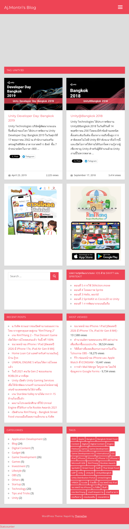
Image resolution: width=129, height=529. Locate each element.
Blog (14, 443)
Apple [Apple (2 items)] (81, 439)
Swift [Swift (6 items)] (98, 467)
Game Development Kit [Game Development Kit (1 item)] (83, 453)
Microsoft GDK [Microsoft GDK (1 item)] (78, 463)
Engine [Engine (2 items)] (110, 443)
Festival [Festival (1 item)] (75, 448)
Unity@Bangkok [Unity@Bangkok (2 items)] (104, 472)
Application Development (27, 439)
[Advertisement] (64, 38)
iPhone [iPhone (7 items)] (81, 458)
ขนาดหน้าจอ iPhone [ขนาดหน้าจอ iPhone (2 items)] (81, 487)
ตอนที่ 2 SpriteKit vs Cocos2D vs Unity (96, 299)
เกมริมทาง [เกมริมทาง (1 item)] (76, 497)
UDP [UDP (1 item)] (74, 472)
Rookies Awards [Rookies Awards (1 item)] (108, 463)
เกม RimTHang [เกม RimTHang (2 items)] (78, 492)
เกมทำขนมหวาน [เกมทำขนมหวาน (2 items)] (95, 492)
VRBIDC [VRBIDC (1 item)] (75, 482)
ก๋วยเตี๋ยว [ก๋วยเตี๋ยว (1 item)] (94, 482)
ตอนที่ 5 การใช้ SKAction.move (92, 285)
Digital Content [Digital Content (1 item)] (97, 443)
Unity (15, 498)
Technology (19, 489)
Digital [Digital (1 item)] (85, 443)
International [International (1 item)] (102, 453)
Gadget (16, 452)
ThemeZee (81, 516)
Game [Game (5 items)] (84, 448)
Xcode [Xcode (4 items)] (84, 482)
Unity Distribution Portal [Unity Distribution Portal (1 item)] (83, 477)
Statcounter (7, 526)
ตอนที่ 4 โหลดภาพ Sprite (88, 290)
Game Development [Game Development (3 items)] (99, 448)
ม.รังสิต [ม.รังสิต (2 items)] (96, 487)
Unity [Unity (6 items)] (80, 472)
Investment (19, 466)
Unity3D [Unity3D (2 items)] (90, 472)
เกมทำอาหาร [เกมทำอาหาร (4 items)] (112, 492)
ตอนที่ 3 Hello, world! (86, 294)
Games (16, 461)
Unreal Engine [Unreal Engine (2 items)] (104, 477)
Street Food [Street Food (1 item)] (88, 467)
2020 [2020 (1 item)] (74, 439)
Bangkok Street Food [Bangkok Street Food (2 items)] (107, 439)
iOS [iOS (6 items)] (113, 453)
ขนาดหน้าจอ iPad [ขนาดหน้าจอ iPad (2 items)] (108, 482)
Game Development (24, 457)
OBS (14, 475)
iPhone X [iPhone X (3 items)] (114, 458)
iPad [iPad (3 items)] (74, 458)
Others (16, 480)
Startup (16, 484)
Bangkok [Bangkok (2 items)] (90, 439)
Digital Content (21, 448)
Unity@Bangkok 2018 (88, 116)
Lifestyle (17, 470)
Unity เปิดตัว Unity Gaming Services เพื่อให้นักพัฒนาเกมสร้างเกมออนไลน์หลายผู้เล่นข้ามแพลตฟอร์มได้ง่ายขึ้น (33, 385)
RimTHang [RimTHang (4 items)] (93, 463)
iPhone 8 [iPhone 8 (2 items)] (91, 458)
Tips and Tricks (21, 493)
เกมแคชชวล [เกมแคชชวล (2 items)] (103, 497)
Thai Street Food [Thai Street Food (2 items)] (111, 467)
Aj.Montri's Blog (22, 7)
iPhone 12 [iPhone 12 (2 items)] (103, 458)
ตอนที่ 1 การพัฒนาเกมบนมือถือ (92, 303)
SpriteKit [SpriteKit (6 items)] (76, 467)
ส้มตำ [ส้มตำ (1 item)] (104, 487)
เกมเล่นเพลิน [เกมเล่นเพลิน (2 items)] (89, 497)
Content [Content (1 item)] (75, 443)
